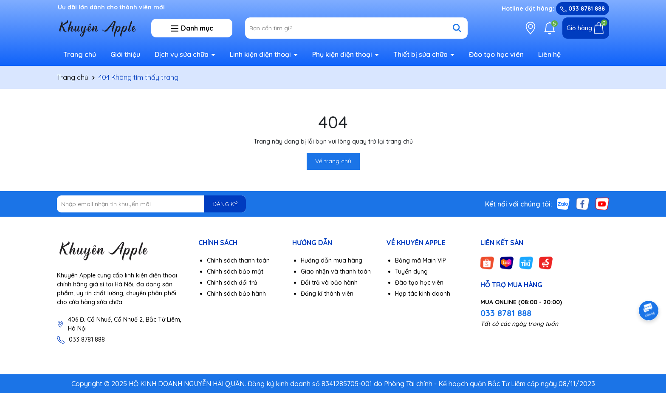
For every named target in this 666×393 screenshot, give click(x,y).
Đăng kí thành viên (327, 293)
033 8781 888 (582, 8)
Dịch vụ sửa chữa (182, 54)
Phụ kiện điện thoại (343, 54)
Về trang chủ (333, 161)
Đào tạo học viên (496, 54)
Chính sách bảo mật (235, 271)
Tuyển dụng (411, 271)
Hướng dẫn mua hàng (331, 260)
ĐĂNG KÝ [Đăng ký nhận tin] (224, 204)
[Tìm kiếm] (457, 28)
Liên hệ (549, 54)
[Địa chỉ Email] (151, 203)
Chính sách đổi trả (232, 282)
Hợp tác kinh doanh (422, 293)
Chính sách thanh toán (238, 260)
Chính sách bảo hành (236, 293)
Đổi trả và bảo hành (329, 282)
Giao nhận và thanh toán (336, 271)
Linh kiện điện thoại (261, 54)
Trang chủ (79, 54)
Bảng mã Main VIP (420, 260)
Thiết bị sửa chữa (421, 54)
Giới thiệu (125, 54)
